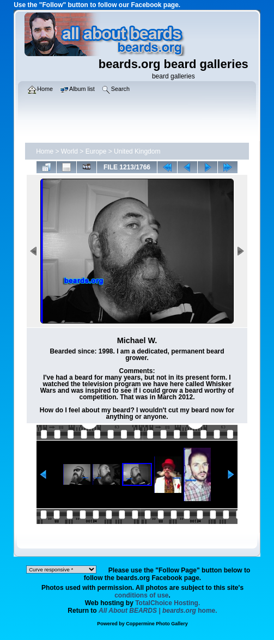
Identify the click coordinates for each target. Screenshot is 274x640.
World (69, 151)
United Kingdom (137, 151)
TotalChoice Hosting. (167, 603)
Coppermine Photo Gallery (157, 623)
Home (44, 151)
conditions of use (141, 595)
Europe (96, 151)
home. (158, 610)
